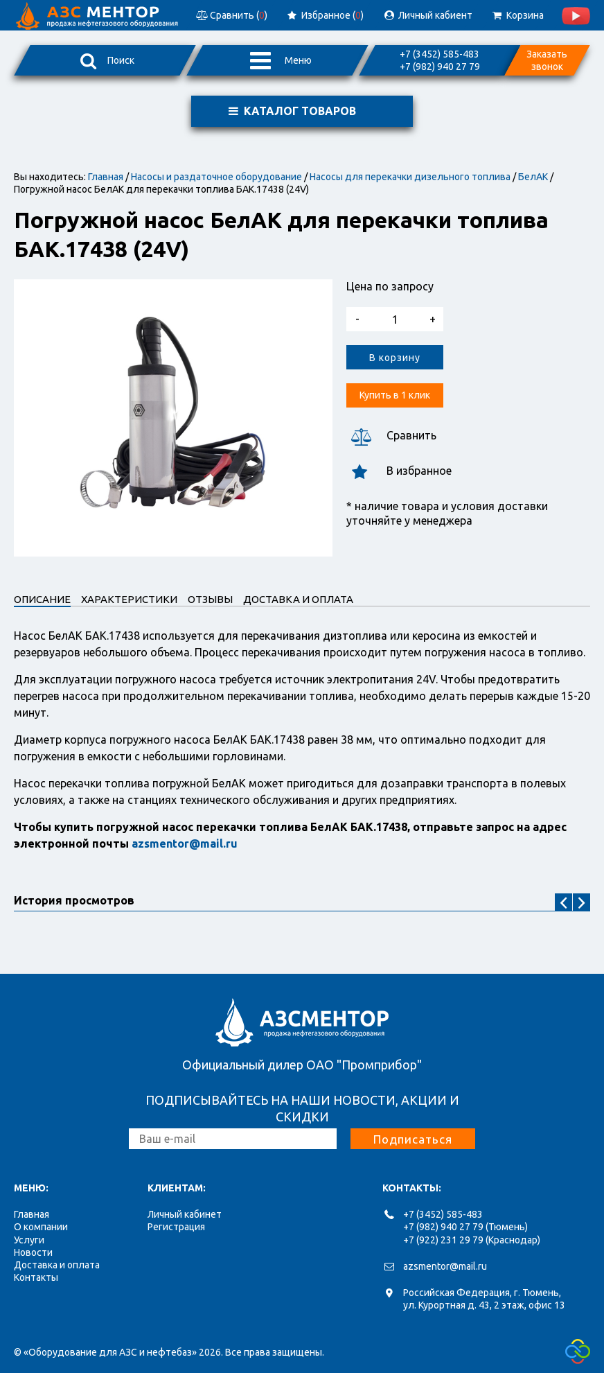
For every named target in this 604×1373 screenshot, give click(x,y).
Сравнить (391, 435)
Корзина (517, 15)
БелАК (533, 176)
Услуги (29, 1239)
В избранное (399, 471)
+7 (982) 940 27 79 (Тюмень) (465, 1226)
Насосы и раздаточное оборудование (216, 176)
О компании (41, 1226)
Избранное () (324, 15)
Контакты (36, 1277)
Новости (33, 1252)
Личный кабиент (427, 15)
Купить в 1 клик (394, 395)
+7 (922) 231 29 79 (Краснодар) (471, 1239)
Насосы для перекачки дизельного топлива (410, 176)
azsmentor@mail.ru (445, 1266)
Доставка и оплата (57, 1264)
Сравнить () (230, 15)
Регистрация (176, 1226)
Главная (105, 176)
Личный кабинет (185, 1214)
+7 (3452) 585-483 (439, 54)
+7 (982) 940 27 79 (440, 66)
